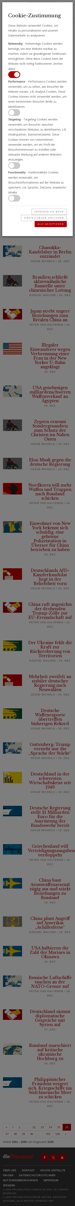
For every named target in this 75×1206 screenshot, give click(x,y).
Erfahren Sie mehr (49, 211)
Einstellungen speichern (44, 217)
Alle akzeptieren (51, 224)
